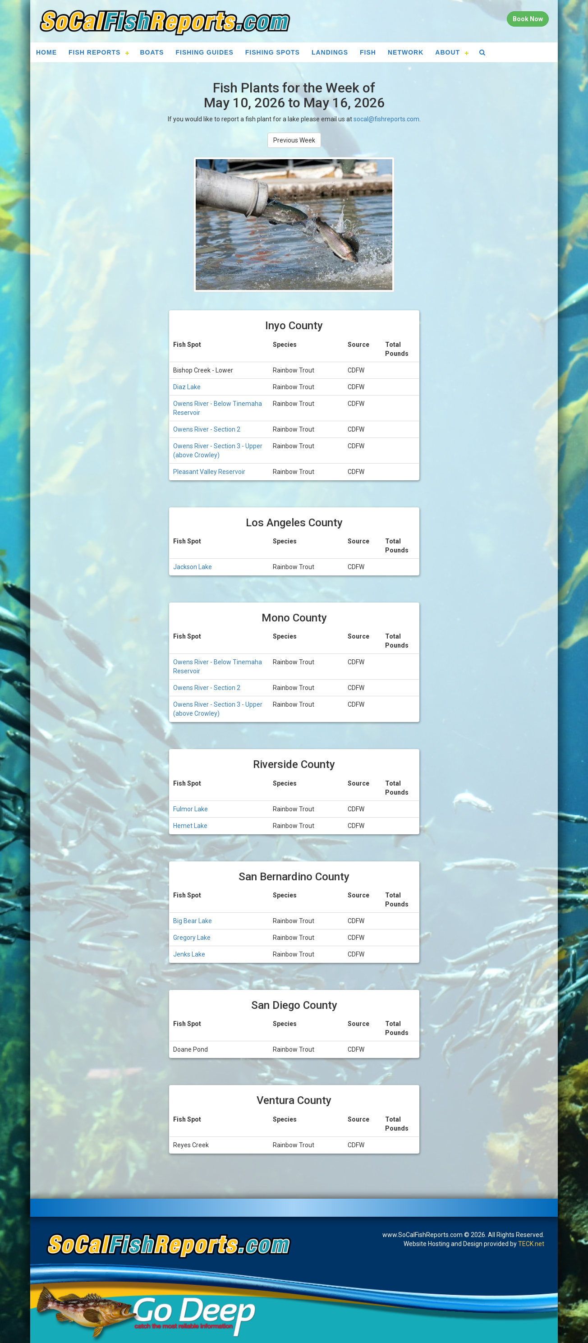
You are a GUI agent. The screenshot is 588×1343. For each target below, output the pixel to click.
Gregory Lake (192, 937)
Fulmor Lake (190, 809)
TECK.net (531, 1243)
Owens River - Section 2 (206, 429)
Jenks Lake (189, 954)
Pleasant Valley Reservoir (209, 471)
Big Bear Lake (192, 920)
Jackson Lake (192, 566)
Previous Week (294, 140)
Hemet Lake (190, 825)
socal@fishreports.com (386, 119)
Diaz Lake (187, 387)
